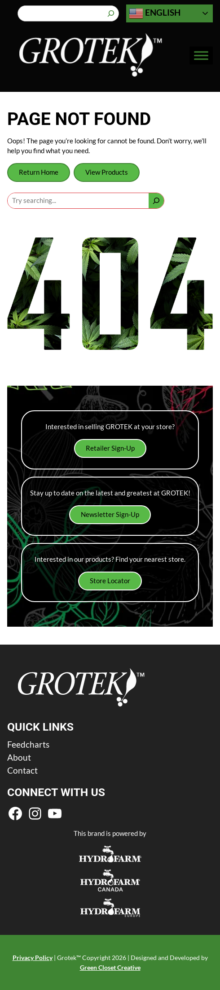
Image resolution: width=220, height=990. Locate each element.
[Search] (111, 13)
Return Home (38, 172)
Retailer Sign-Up (110, 448)
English (154, 13)
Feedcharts (28, 744)
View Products (106, 172)
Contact (22, 770)
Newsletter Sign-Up (110, 514)
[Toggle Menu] (201, 56)
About (19, 757)
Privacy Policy (33, 957)
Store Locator (110, 581)
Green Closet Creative (110, 967)
